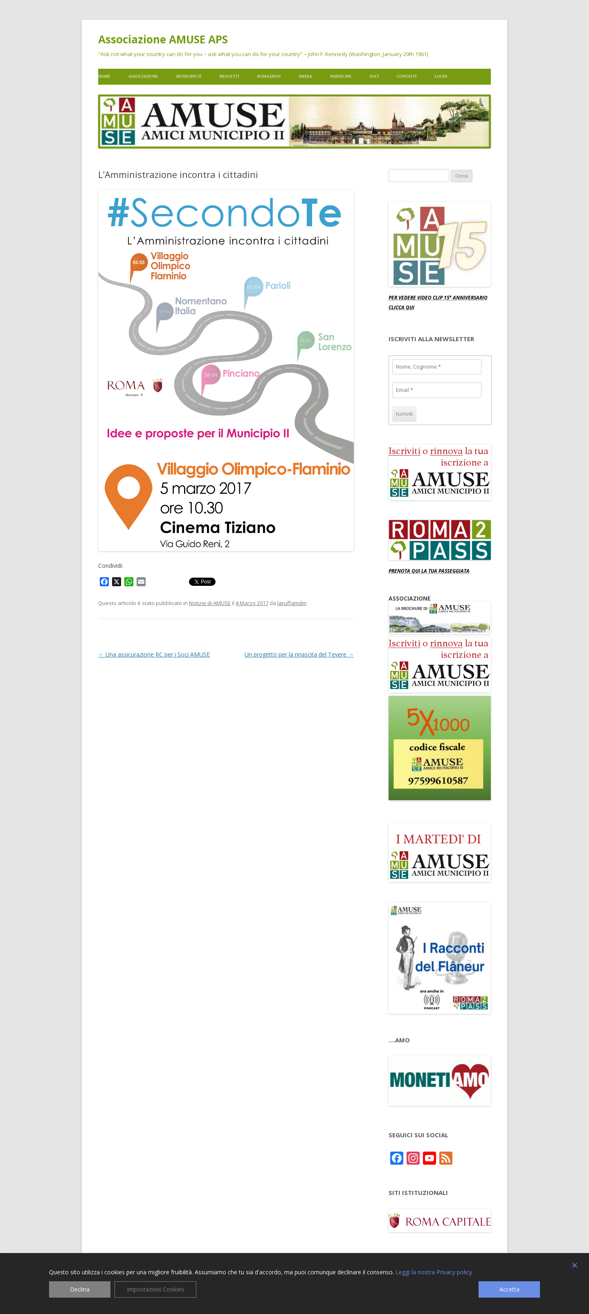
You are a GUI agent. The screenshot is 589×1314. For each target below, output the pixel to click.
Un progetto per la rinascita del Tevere (299, 654)
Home (104, 76)
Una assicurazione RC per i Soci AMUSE (154, 654)
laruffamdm (291, 603)
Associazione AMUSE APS (163, 39)
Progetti (229, 76)
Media (305, 76)
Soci (374, 76)
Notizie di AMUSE (210, 603)
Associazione (143, 76)
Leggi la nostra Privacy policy (434, 1272)
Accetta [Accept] (509, 1289)
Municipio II (188, 76)
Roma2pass (269, 76)
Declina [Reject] (80, 1289)
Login (440, 76)
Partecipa (340, 76)
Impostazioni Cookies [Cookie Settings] (155, 1289)
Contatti (406, 76)
